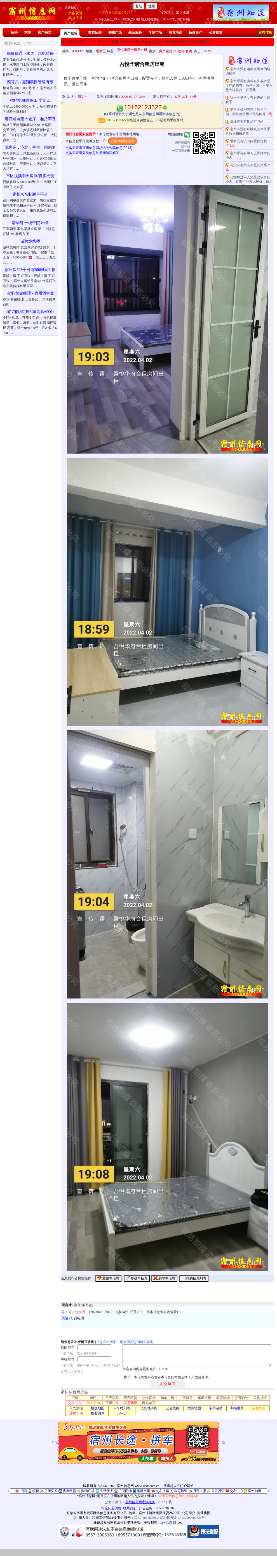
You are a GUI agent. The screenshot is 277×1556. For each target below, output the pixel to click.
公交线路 (172, 1408)
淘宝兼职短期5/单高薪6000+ (30, 312)
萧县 (71, 13)
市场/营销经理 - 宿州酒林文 (30, 293)
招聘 (14, 32)
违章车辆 (76, 1413)
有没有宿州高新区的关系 (248, 165)
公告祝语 (215, 32)
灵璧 (79, 13)
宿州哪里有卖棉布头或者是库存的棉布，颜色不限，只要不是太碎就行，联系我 (249, 85)
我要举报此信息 (122, 141)
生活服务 (135, 32)
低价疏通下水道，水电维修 (30, 53)
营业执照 (203, 1513)
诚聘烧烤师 (30, 241)
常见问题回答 (111, 1508)
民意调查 (130, 1403)
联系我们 (130, 1508)
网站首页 (149, 1403)
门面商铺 (125, 1491)
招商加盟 (199, 1491)
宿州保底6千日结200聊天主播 (30, 270)
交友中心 (74, 1403)
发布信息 (265, 32)
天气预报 (76, 1408)
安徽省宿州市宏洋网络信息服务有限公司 (96, 1513)
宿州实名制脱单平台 (30, 194)
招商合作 (195, 32)
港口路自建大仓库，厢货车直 (30, 119)
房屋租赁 (69, 1491)
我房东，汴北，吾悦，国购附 (30, 147)
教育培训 (175, 32)
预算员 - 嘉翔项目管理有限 (30, 82)
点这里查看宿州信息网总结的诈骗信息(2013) (98, 148)
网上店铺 (93, 1403)
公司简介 (188, 1513)
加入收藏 (182, 13)
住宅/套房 (185, 51)
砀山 (71, 18)
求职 (27, 32)
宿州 (112, 1403)
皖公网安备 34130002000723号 (182, 1518)
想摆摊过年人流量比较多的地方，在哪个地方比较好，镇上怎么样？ (249, 181)
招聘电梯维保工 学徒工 (30, 100)
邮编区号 (237, 1408)
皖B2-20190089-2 (146, 1518)
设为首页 (167, 13)
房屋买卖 (51, 1491)
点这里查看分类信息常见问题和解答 (92, 153)
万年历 (122, 1413)
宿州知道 (254, 1491)
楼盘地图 (97, 1408)
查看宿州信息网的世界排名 (178, 1496)
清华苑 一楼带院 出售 (30, 223)
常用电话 (215, 1408)
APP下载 (165, 1502)
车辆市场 (155, 32)
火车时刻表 (121, 1408)
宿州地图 (194, 1408)
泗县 (79, 18)
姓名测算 (97, 1413)
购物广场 (115, 32)
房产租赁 (70, 33)
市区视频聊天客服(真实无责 (30, 176)
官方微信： (130, 1502)
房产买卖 (44, 32)
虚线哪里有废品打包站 (247, 122)
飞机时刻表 (148, 1408)
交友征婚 (95, 32)
